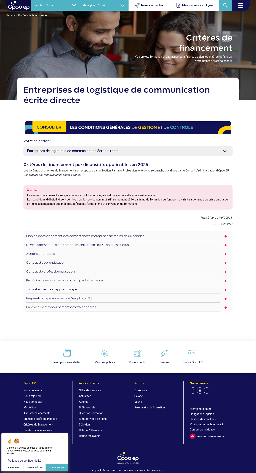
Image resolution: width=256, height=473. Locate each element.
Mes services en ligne (93, 419)
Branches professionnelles (40, 419)
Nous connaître (32, 390)
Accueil (11, 15)
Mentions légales (201, 409)
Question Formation (91, 413)
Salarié (138, 396)
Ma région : (89, 5)
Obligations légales (202, 414)
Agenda (83, 401)
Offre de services (90, 390)
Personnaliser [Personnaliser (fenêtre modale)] (34, 467)
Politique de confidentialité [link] (24, 460)
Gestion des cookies (203, 419)
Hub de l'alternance (91, 430)
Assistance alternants (36, 413)
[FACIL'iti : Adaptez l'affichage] (207, 436)
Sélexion (84, 424)
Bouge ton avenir (89, 436)
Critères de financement (38, 424)
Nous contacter (32, 401)
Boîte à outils (87, 407)
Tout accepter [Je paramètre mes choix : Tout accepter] (57, 467)
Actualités (85, 396)
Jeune (138, 401)
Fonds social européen (37, 430)
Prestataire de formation (149, 407)
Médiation (29, 407)
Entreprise (140, 390)
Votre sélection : (37, 141)
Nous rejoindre (32, 396)
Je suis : (39, 5)
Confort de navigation (203, 429)
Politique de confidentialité (206, 424)
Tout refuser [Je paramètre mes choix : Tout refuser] (12, 467)
